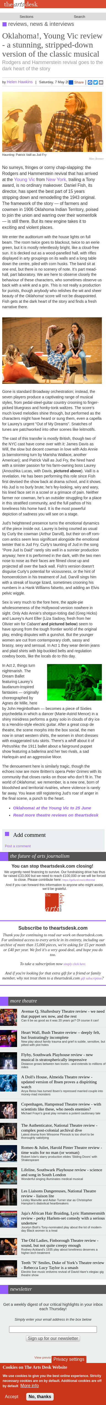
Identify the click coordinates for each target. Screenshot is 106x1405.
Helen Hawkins (20, 82)
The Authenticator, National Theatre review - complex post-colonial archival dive (59, 1127)
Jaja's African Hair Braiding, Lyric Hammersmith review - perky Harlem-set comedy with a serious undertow (63, 1218)
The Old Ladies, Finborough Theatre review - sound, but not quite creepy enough (60, 1243)
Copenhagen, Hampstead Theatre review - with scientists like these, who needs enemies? (61, 1106)
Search (79, 17)
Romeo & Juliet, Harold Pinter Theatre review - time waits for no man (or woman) (61, 1150)
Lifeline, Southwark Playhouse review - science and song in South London (61, 1172)
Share (76, 82)
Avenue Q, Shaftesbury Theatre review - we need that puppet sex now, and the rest (63, 1013)
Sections (26, 17)
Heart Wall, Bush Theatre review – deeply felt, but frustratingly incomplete (60, 1035)
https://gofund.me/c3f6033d (78, 879)
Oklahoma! (52, 808)
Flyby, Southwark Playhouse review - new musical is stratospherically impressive (57, 1057)
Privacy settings (68, 1359)
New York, (56, 179)
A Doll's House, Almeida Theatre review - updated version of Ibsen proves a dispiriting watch (59, 1081)
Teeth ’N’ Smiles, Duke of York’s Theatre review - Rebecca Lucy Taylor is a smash (62, 1265)
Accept (11, 1396)
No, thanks (40, 1396)
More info (29, 1385)
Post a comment (18, 846)
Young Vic (24, 179)
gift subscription (91, 978)
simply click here (74, 964)
